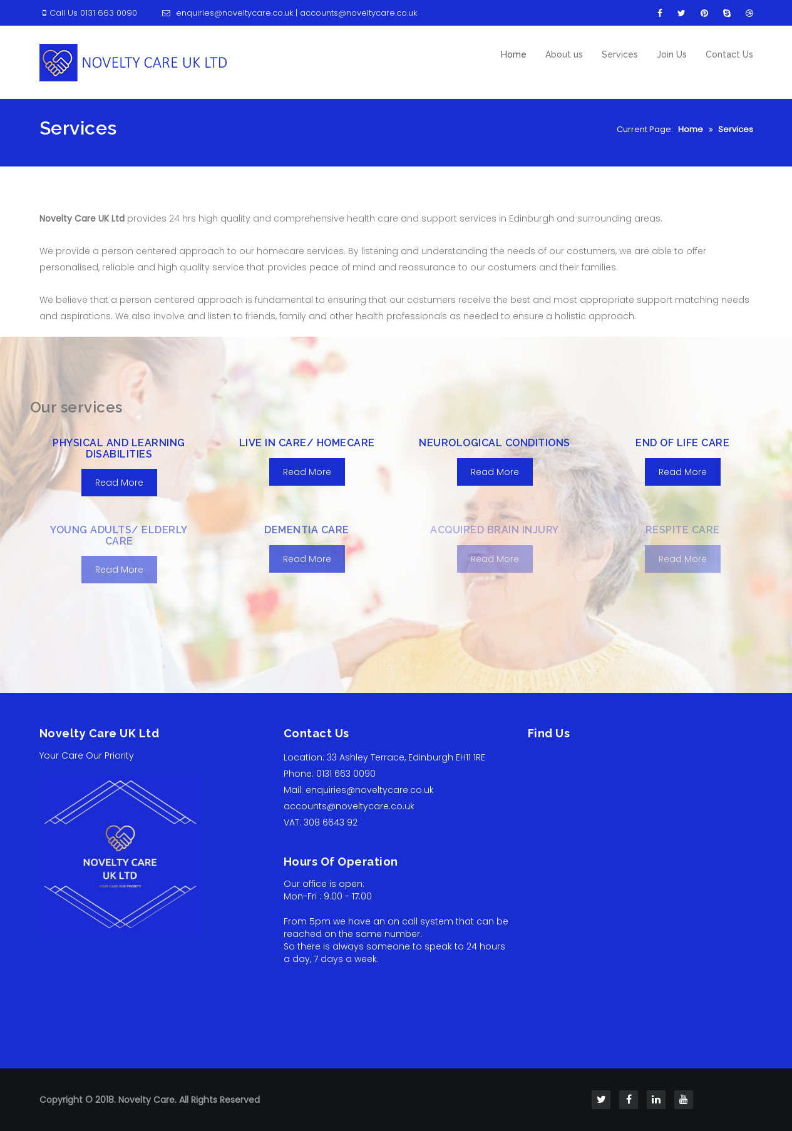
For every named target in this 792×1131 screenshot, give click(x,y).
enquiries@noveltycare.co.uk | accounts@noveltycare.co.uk (288, 13)
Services (620, 54)
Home (514, 54)
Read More (119, 482)
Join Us (672, 54)
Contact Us (729, 54)
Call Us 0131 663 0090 (88, 13)
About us (564, 54)
